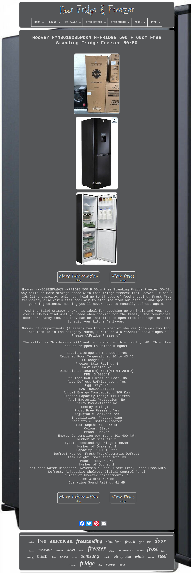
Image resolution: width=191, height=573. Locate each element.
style (122, 565)
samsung (90, 556)
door (160, 540)
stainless (113, 541)
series (31, 542)
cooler (151, 557)
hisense (110, 565)
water (140, 550)
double (31, 551)
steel (162, 556)
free (42, 541)
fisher (111, 551)
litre (100, 565)
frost (152, 549)
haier (81, 550)
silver (71, 549)
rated (106, 557)
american (61, 540)
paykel (74, 557)
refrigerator (122, 556)
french (130, 542)
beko (163, 551)
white (139, 556)
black (42, 556)
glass (53, 557)
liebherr (59, 550)
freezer (97, 548)
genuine (145, 542)
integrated (45, 550)
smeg (30, 557)
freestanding (89, 541)
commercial (125, 550)
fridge (87, 563)
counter (72, 565)
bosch (64, 557)
